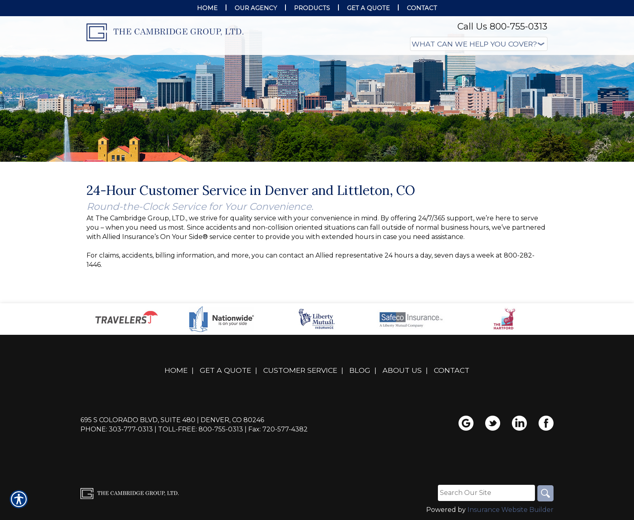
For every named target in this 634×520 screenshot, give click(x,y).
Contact (451, 370)
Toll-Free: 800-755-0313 (200, 429)
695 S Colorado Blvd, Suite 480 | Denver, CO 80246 (172, 420)
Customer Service (300, 370)
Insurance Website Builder (510, 510)
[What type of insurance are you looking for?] (478, 44)
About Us (402, 370)
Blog (359, 370)
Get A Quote (225, 370)
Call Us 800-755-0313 (502, 26)
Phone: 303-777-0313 (116, 429)
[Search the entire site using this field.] (486, 493)
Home (176, 370)
